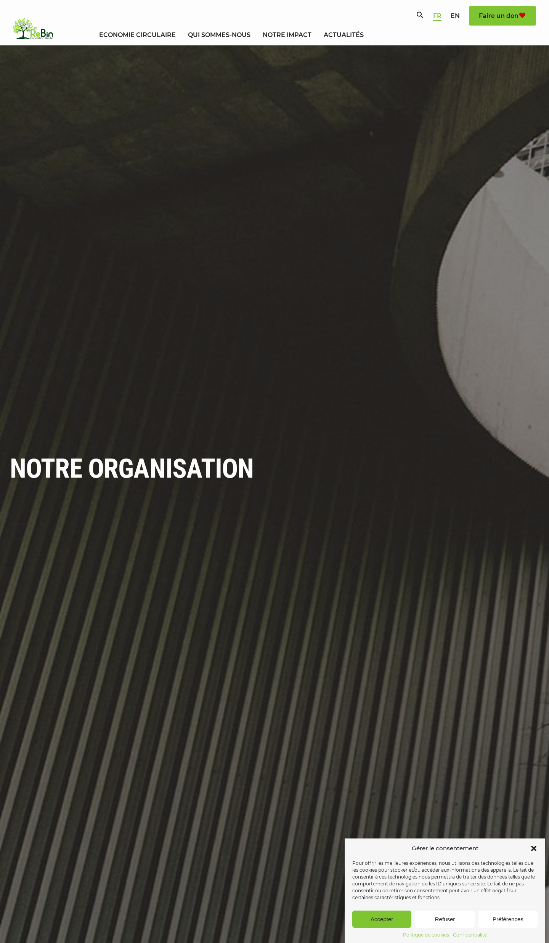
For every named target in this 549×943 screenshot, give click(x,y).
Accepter (382, 932)
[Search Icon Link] (420, 16)
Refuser (445, 932)
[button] (534, 861)
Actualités (344, 35)
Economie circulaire (137, 35)
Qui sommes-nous (219, 35)
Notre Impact (287, 35)
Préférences (508, 932)
